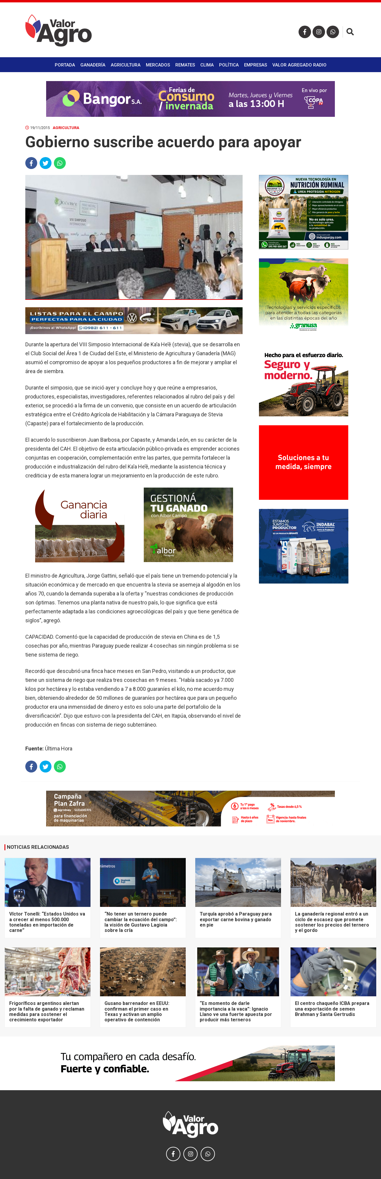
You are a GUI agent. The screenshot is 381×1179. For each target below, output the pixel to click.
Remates (185, 65)
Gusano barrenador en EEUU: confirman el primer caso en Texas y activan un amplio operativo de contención (136, 1011)
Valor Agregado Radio (299, 65)
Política (229, 65)
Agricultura (125, 65)
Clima (207, 65)
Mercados (158, 65)
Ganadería (92, 65)
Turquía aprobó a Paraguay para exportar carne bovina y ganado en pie (236, 919)
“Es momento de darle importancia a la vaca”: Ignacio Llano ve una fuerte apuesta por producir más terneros (236, 1011)
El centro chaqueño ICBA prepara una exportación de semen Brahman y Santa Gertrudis (332, 1008)
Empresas (255, 65)
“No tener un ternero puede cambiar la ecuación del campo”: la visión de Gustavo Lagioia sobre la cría (140, 922)
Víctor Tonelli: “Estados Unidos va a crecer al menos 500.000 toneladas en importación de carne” (47, 922)
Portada (65, 65)
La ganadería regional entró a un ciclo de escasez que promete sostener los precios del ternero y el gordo (332, 922)
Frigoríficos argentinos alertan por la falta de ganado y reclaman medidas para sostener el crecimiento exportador (46, 1011)
